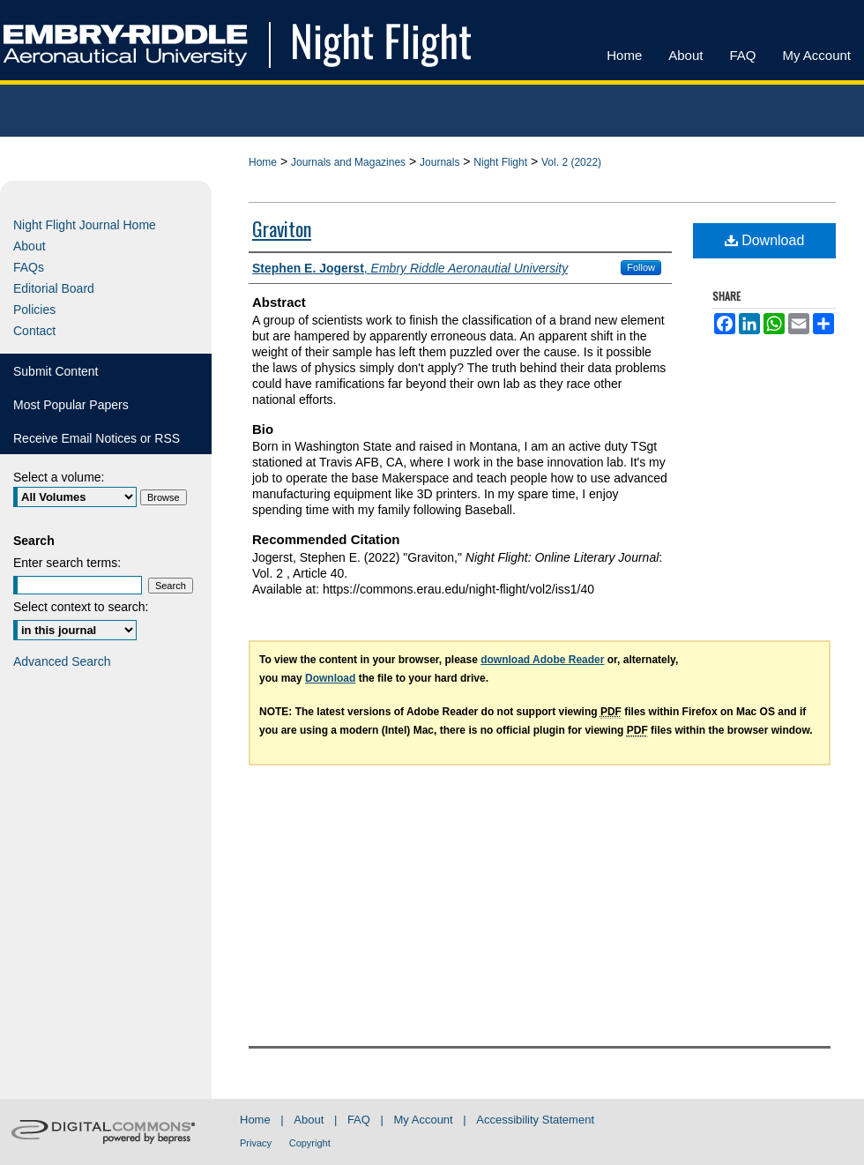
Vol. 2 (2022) (571, 162)
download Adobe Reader (542, 659)
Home (263, 162)
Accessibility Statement (535, 1119)
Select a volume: (59, 477)
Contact (34, 331)
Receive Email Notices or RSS (96, 438)
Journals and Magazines (348, 162)
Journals (439, 162)
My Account (423, 1119)
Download (765, 240)
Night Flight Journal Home (84, 225)
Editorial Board (53, 288)
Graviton (281, 228)
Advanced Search (62, 661)
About (29, 246)
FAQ (358, 1119)
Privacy (256, 1143)
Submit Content (56, 371)
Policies (34, 309)
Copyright (310, 1143)
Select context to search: (80, 607)
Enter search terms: (67, 563)
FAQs (28, 267)
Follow (641, 267)
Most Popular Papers (71, 405)
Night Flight (500, 162)
